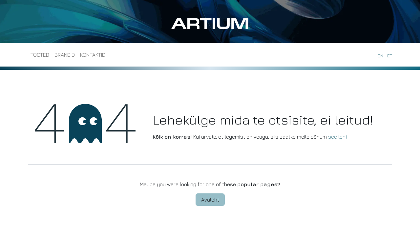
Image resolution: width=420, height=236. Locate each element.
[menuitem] (40, 54)
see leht (337, 137)
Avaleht (210, 200)
